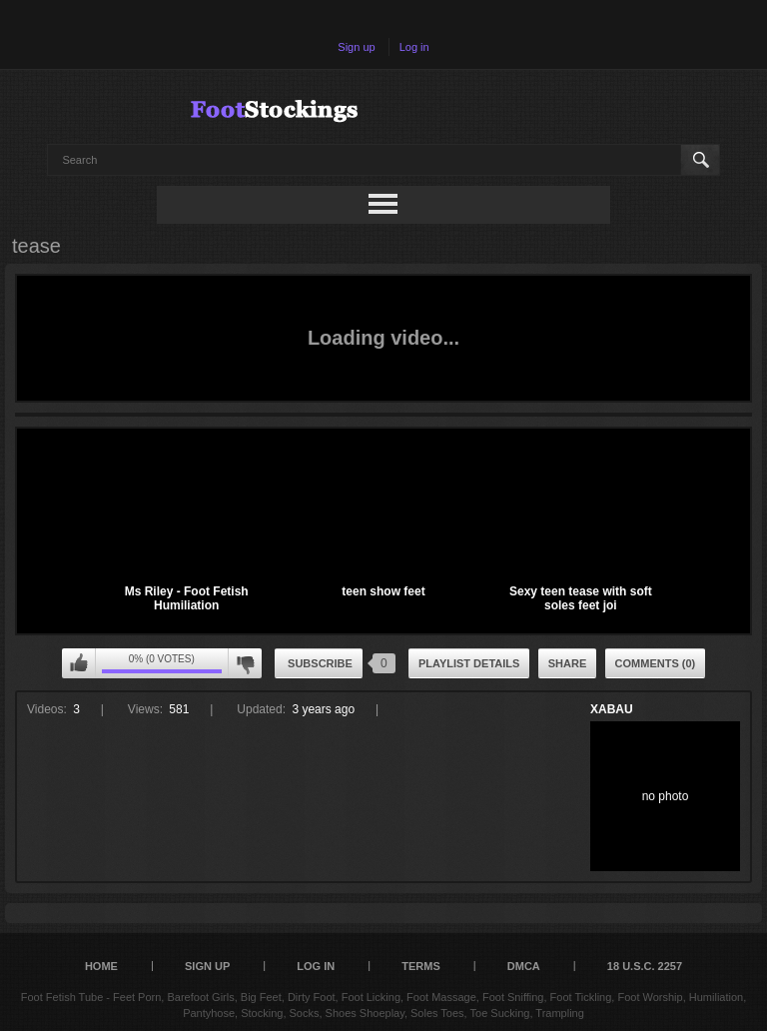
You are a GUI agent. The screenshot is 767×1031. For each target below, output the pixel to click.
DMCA (523, 966)
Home (101, 966)
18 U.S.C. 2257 (644, 966)
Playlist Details (468, 663)
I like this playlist (79, 663)
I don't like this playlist (245, 663)
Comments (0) (655, 663)
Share (567, 663)
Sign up (356, 47)
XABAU (611, 709)
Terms (420, 966)
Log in (414, 47)
